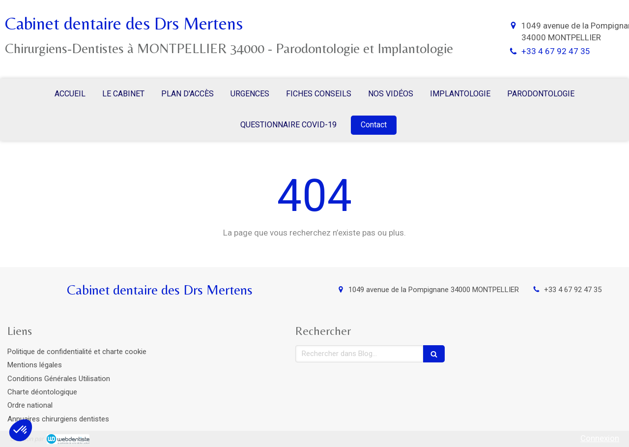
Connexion (599, 438)
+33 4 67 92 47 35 (555, 51)
